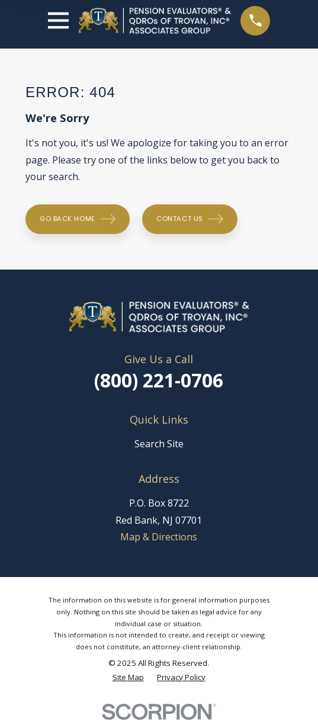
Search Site (159, 443)
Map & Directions (158, 536)
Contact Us (189, 219)
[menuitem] (128, 678)
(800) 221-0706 (158, 380)
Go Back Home (77, 219)
